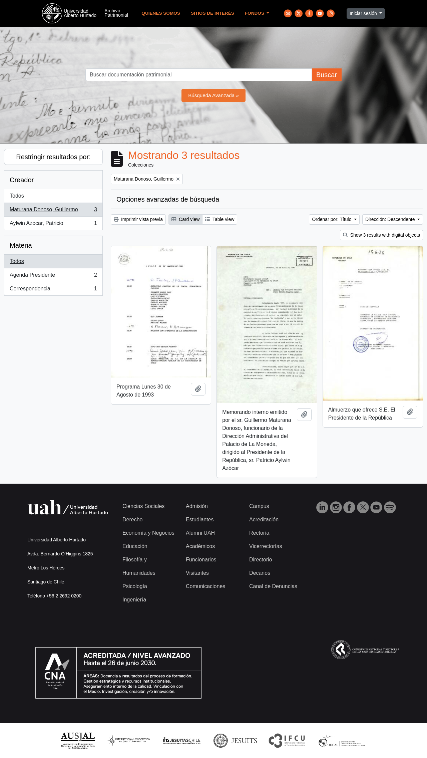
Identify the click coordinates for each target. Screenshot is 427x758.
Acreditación (264, 519)
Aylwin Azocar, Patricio (53, 224)
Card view (185, 219)
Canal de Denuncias (273, 586)
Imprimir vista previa (138, 219)
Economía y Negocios (148, 533)
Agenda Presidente (53, 276)
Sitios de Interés (212, 13)
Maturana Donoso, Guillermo (53, 211)
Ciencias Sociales (143, 506)
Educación (134, 546)
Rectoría (259, 533)
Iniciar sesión (364, 13)
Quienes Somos (160, 13)
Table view (219, 219)
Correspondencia (53, 290)
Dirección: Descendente (390, 219)
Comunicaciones (205, 586)
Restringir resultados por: (53, 157)
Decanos (259, 573)
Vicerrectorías (265, 546)
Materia (21, 245)
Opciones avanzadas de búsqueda (167, 199)
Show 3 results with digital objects (381, 235)
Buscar (326, 74)
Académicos (200, 546)
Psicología (134, 586)
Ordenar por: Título (332, 219)
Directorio (260, 559)
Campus (259, 506)
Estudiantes (200, 519)
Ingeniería (134, 599)
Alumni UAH (200, 533)
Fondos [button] (255, 13)
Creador (22, 180)
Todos (17, 196)
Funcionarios (201, 559)
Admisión (197, 506)
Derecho (132, 519)
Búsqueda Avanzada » (213, 95)
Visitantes (197, 573)
